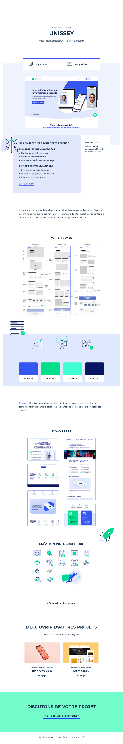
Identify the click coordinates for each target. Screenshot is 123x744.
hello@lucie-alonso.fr (61, 716)
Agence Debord (95, 152)
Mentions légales (46, 737)
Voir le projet (41, 676)
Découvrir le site (26, 183)
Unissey (71, 603)
